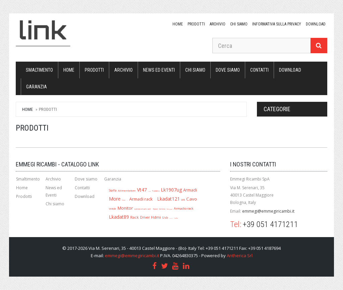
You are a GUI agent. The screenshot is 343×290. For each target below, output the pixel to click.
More (115, 199)
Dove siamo (228, 70)
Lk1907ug (171, 190)
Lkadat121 (168, 199)
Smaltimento (39, 70)
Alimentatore (127, 190)
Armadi (190, 190)
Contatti (259, 70)
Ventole (112, 208)
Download (84, 196)
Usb (165, 217)
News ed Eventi (159, 70)
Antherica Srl (240, 255)
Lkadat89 (119, 217)
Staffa (113, 190)
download (316, 24)
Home (178, 24)
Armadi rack (141, 199)
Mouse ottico (171, 218)
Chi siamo (239, 24)
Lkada (123, 200)
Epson (155, 209)
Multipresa (170, 209)
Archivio (217, 24)
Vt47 (142, 190)
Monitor (125, 208)
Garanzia (36, 86)
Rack (134, 217)
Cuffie (176, 218)
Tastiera (155, 190)
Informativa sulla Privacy (276, 24)
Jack (127, 200)
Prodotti (196, 24)
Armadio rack (183, 208)
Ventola (162, 209)
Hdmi (156, 217)
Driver (145, 217)
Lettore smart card (142, 209)
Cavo (191, 199)
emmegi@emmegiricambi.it (268, 211)
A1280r (155, 200)
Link (183, 199)
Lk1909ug (149, 191)
